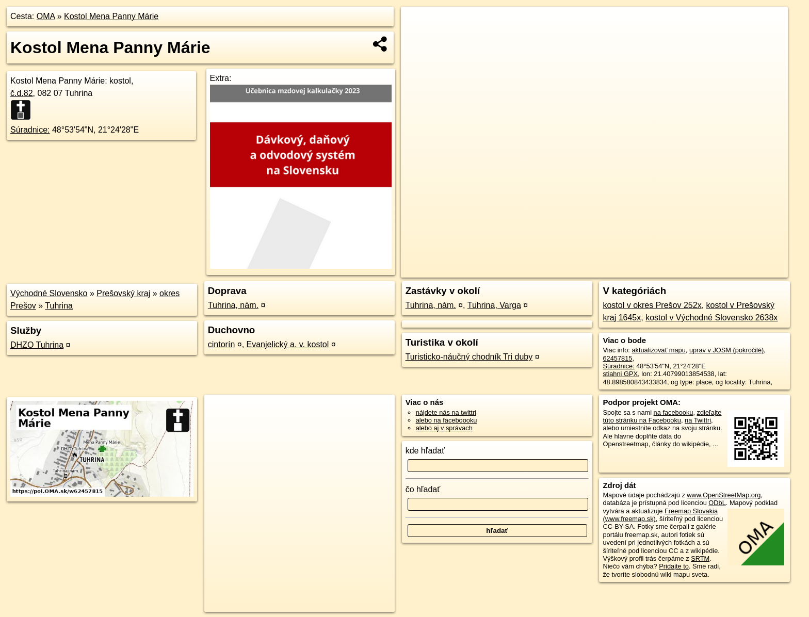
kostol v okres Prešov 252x (652, 305)
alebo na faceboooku (446, 420)
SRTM (700, 558)
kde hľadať (425, 450)
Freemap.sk (668, 270)
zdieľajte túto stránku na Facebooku (662, 416)
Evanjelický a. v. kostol (288, 344)
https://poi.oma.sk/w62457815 (744, 270)
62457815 (617, 358)
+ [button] (418, 24)
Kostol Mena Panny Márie (111, 16)
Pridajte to (674, 566)
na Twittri (698, 420)
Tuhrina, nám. (233, 305)
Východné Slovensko (48, 293)
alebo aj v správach (444, 428)
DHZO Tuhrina (36, 344)
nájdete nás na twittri (446, 412)
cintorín (221, 344)
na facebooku (673, 412)
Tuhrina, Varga (494, 305)
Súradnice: (30, 129)
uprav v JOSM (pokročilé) (726, 350)
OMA (46, 16)
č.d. (21, 93)
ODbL (716, 503)
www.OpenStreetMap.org (724, 495)
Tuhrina (59, 305)
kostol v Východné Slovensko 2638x (711, 317)
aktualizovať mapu (658, 350)
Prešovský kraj (123, 293)
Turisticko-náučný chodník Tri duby (469, 356)
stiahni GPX (620, 374)
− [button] (418, 40)
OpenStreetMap (615, 270)
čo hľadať (423, 489)
